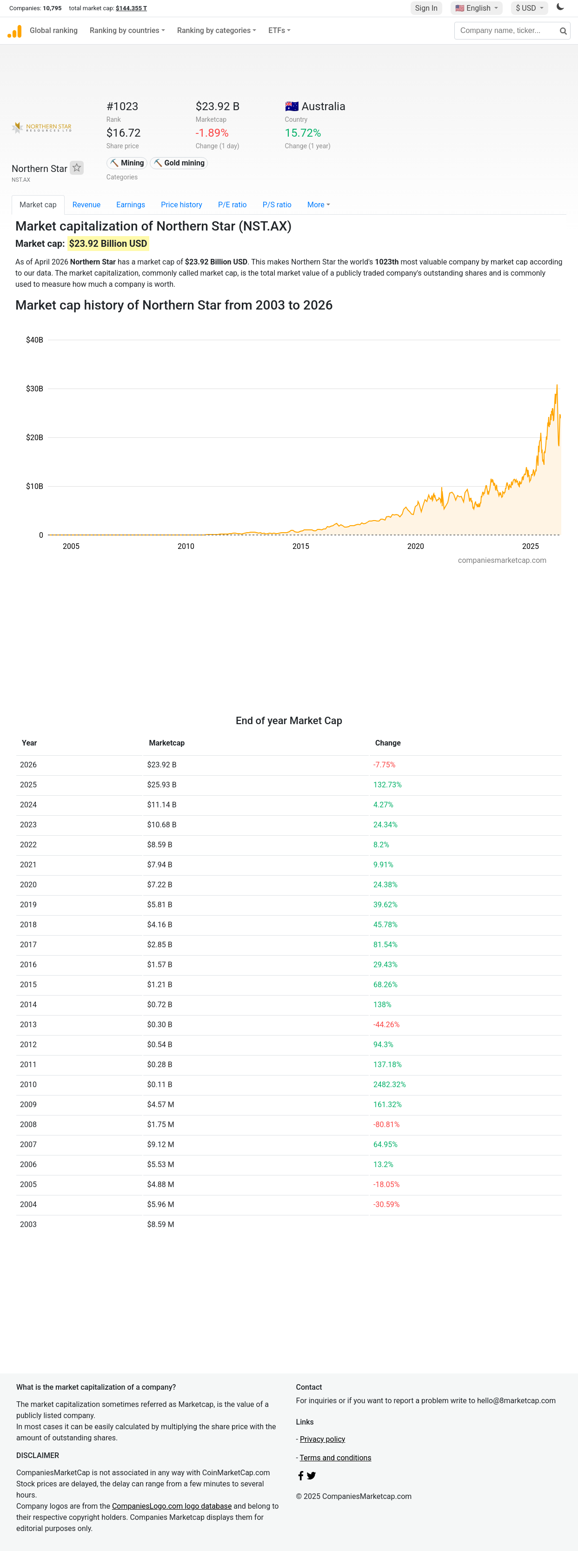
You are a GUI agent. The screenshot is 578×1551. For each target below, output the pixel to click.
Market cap (38, 204)
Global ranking (54, 30)
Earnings (130, 204)
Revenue (87, 204)
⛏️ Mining (127, 162)
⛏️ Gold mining (179, 162)
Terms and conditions (336, 1457)
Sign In (426, 8)
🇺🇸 (473, 8)
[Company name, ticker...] (512, 31)
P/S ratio (277, 204)
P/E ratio (232, 204)
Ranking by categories (214, 30)
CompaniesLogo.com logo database (172, 1506)
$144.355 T (131, 8)
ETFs (276, 30)
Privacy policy (322, 1439)
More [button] (316, 204)
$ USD (527, 8)
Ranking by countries (124, 30)
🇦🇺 (315, 106)
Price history (181, 204)
